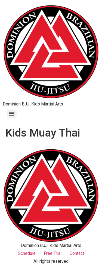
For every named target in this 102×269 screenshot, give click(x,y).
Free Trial (52, 253)
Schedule (27, 253)
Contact (77, 253)
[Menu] (12, 114)
